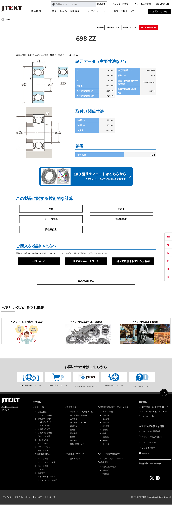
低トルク (105, 455)
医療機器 (73, 444)
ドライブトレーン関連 (46, 473)
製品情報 (100, 27)
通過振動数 (121, 219)
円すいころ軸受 (44, 447)
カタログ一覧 (148, 427)
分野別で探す (74, 418)
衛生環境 (105, 437)
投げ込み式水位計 (109, 477)
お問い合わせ (159, 11)
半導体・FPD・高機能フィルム (82, 422)
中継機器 (105, 484)
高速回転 (105, 448)
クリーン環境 (107, 422)
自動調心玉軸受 (44, 440)
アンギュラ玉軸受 (45, 426)
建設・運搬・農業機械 (78, 426)
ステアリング (43, 480)
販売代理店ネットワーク (126, 11)
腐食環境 (105, 430)
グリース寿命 (51, 219)
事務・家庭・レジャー (78, 455)
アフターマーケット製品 (47, 490)
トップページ (2, 19)
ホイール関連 (43, 476)
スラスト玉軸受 (44, 436)
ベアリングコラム (150, 451)
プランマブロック (45, 458)
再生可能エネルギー (78, 433)
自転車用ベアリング (77, 464)
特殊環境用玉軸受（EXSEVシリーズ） (45, 431)
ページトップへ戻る (163, 405)
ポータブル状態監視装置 (111, 464)
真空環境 (105, 426)
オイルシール (43, 461)
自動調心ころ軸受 (45, 443)
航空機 (72, 448)
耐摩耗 (105, 451)
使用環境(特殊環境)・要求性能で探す (117, 418)
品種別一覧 (41, 418)
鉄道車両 (73, 451)
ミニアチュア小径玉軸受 (39, 54)
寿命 (50, 209)
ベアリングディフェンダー (112, 469)
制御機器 (105, 480)
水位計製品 (105, 472)
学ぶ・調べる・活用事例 (66, 11)
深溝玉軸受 (42, 422)
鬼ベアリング (75, 469)
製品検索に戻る (113, 27)
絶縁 (104, 444)
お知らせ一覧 (50, 507)
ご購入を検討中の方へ (148, 27)
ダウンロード (98, 11)
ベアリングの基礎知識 (152, 442)
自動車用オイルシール (46, 487)
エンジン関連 (43, 469)
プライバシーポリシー (23, 507)
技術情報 (143, 413)
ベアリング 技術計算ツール (154, 423)
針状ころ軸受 (43, 454)
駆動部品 (41, 483)
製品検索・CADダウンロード (155, 418)
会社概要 (38, 507)
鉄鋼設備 (73, 437)
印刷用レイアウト (129, 27)
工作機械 (73, 430)
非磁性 (105, 440)
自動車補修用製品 (44, 464)
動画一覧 (146, 460)
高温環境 (105, 433)
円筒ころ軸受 (43, 451)
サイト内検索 (122, 3)
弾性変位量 (50, 230)
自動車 (72, 440)
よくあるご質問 (144, 3)
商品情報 (36, 11)
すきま (121, 209)
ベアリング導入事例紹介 (153, 446)
